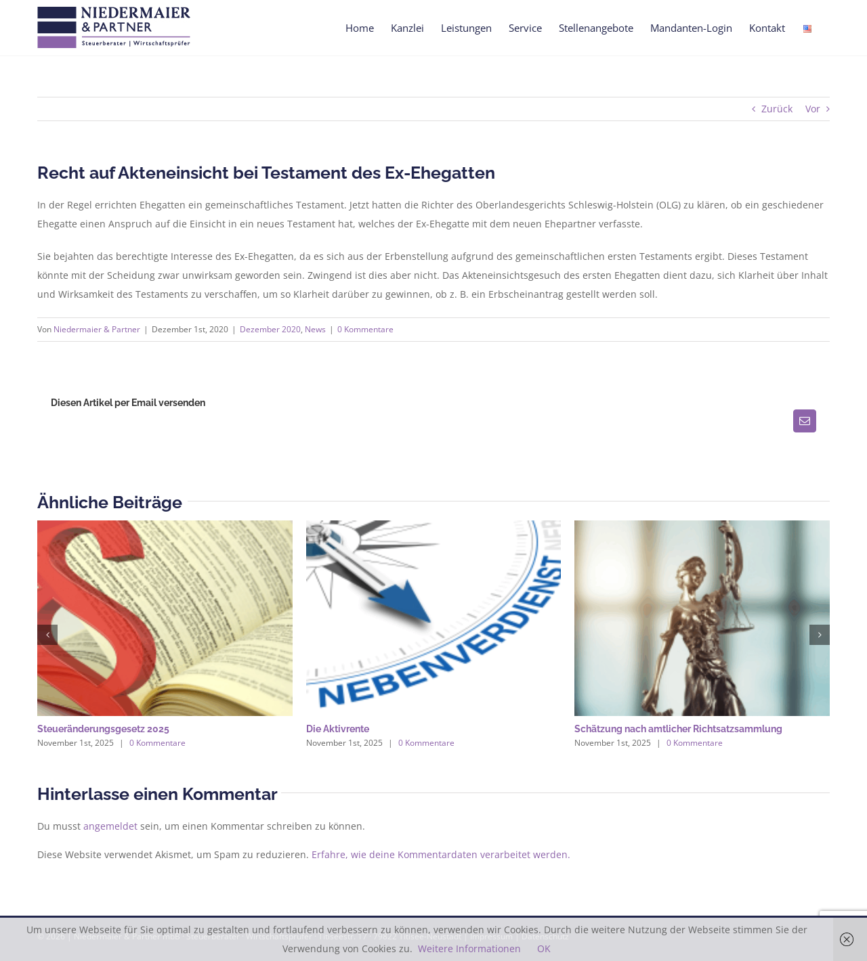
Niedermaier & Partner (97, 329)
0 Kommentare (365, 329)
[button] (47, 635)
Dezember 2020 (270, 329)
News (315, 329)
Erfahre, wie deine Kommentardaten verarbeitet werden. (441, 854)
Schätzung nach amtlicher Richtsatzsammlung (678, 728)
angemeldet (110, 826)
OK (544, 948)
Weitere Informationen (469, 948)
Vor (812, 108)
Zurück (776, 108)
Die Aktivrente (337, 728)
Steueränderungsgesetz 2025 (103, 728)
